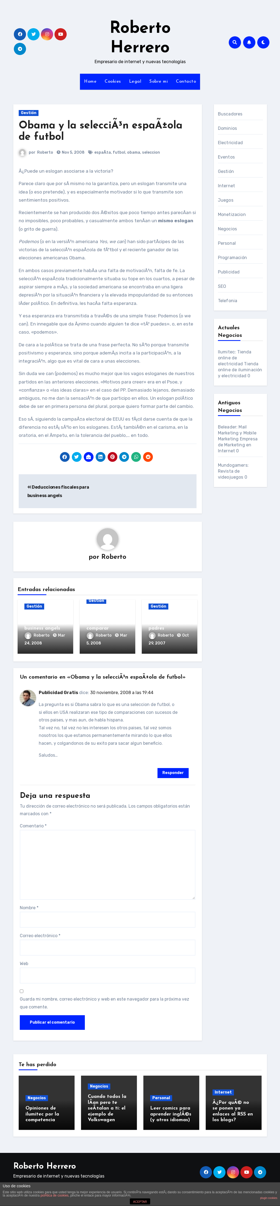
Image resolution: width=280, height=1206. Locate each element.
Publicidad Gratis (58, 691)
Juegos (225, 200)
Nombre (29, 906)
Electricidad (230, 142)
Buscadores (230, 114)
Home (90, 81)
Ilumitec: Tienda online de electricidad (235, 357)
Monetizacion (232, 214)
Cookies (113, 81)
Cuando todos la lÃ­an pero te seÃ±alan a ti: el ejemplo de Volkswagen (107, 1107)
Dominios (227, 128)
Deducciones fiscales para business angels (42, 622)
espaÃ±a (103, 152)
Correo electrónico (40, 934)
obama (133, 152)
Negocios (227, 228)
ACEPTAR (140, 1201)
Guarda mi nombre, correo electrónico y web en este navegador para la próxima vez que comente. (104, 1001)
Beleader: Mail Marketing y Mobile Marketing (237, 432)
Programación (232, 257)
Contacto (186, 81)
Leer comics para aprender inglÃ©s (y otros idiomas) (170, 1113)
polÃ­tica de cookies (54, 1195)
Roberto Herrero (44, 1164)
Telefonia (227, 300)
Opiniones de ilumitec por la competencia (42, 1113)
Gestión (28, 113)
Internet (226, 185)
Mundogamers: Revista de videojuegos (233, 471)
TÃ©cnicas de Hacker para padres (165, 622)
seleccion (151, 152)
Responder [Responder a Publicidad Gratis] (173, 771)
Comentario (33, 824)
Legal (135, 81)
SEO (222, 286)
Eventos (226, 157)
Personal (227, 243)
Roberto (45, 152)
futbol (119, 152)
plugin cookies (268, 1198)
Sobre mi (158, 81)
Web (24, 962)
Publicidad (229, 272)
